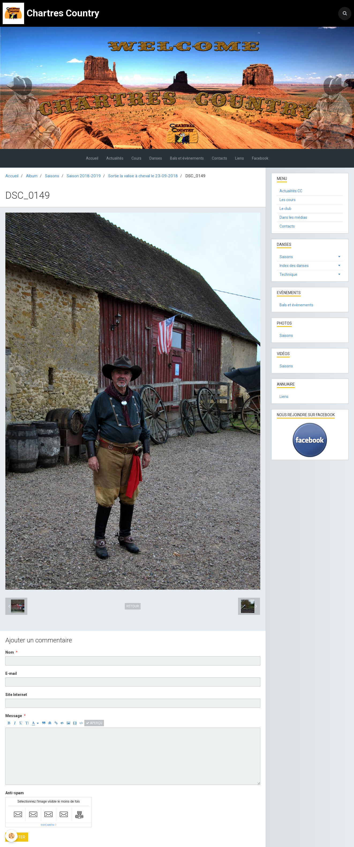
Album (31, 176)
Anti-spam (14, 793)
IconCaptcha (47, 824)
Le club (285, 208)
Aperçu (94, 723)
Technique (288, 274)
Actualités (114, 158)
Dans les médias (293, 217)
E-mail (11, 673)
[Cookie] (11, 836)
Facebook (260, 158)
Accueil (92, 158)
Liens (239, 158)
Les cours (288, 200)
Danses (155, 158)
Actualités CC (291, 191)
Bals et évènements (187, 158)
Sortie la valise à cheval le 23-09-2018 (143, 176)
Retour (132, 606)
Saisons (52, 176)
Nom (9, 652)
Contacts (219, 158)
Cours (136, 158)
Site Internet (16, 694)
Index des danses (294, 265)
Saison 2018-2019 (84, 176)
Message (13, 716)
